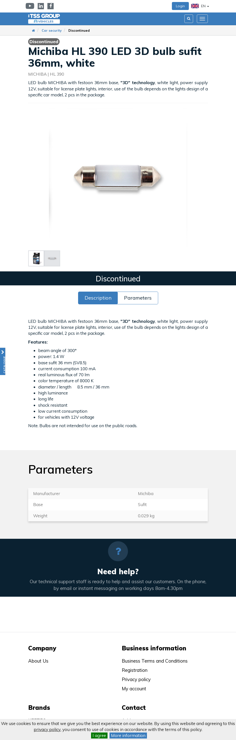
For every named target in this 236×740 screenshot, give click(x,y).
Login (180, 6)
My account (134, 689)
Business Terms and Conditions (155, 661)
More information (128, 735)
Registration (134, 670)
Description (98, 298)
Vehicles (45, 21)
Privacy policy (136, 679)
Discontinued (79, 30)
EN (200, 6)
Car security (52, 30)
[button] (2, 361)
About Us (38, 661)
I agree (99, 735)
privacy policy (47, 729)
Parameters (138, 298)
